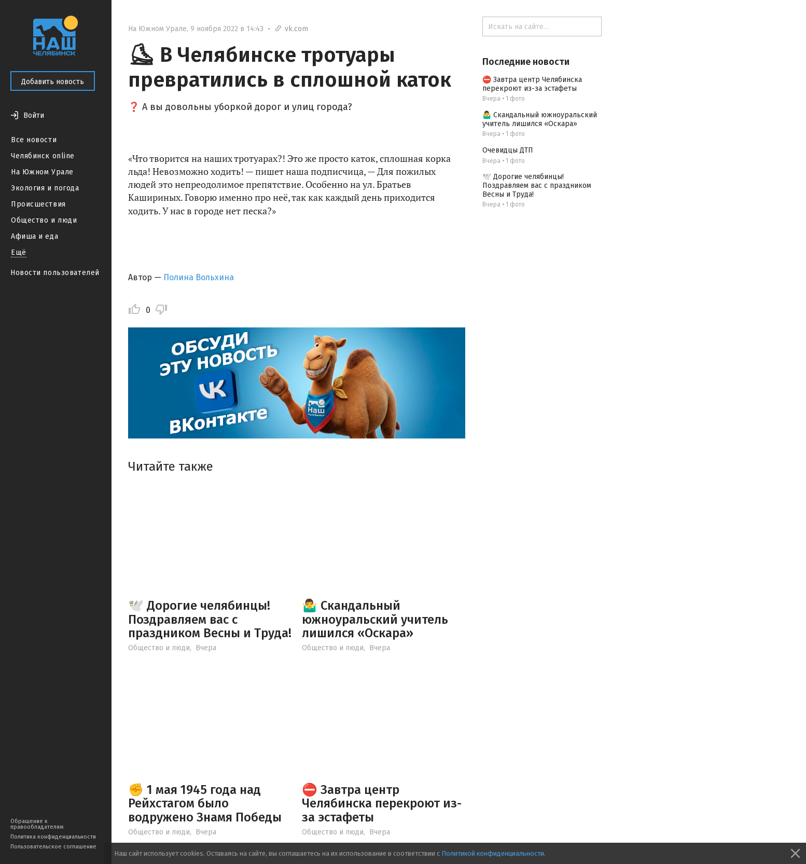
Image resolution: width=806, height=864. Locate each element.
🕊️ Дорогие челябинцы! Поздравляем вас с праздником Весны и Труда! (209, 619)
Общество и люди (44, 220)
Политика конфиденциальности (53, 837)
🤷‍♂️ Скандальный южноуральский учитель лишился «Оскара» (375, 619)
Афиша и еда (34, 236)
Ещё (18, 252)
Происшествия (38, 204)
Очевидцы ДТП (507, 150)
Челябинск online (43, 156)
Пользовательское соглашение (53, 846)
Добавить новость (52, 81)
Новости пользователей (55, 272)
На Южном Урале (42, 172)
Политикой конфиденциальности (492, 853)
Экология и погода (45, 188)
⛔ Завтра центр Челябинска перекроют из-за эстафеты (382, 804)
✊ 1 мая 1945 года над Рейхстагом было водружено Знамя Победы (205, 804)
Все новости (34, 139)
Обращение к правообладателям (36, 824)
